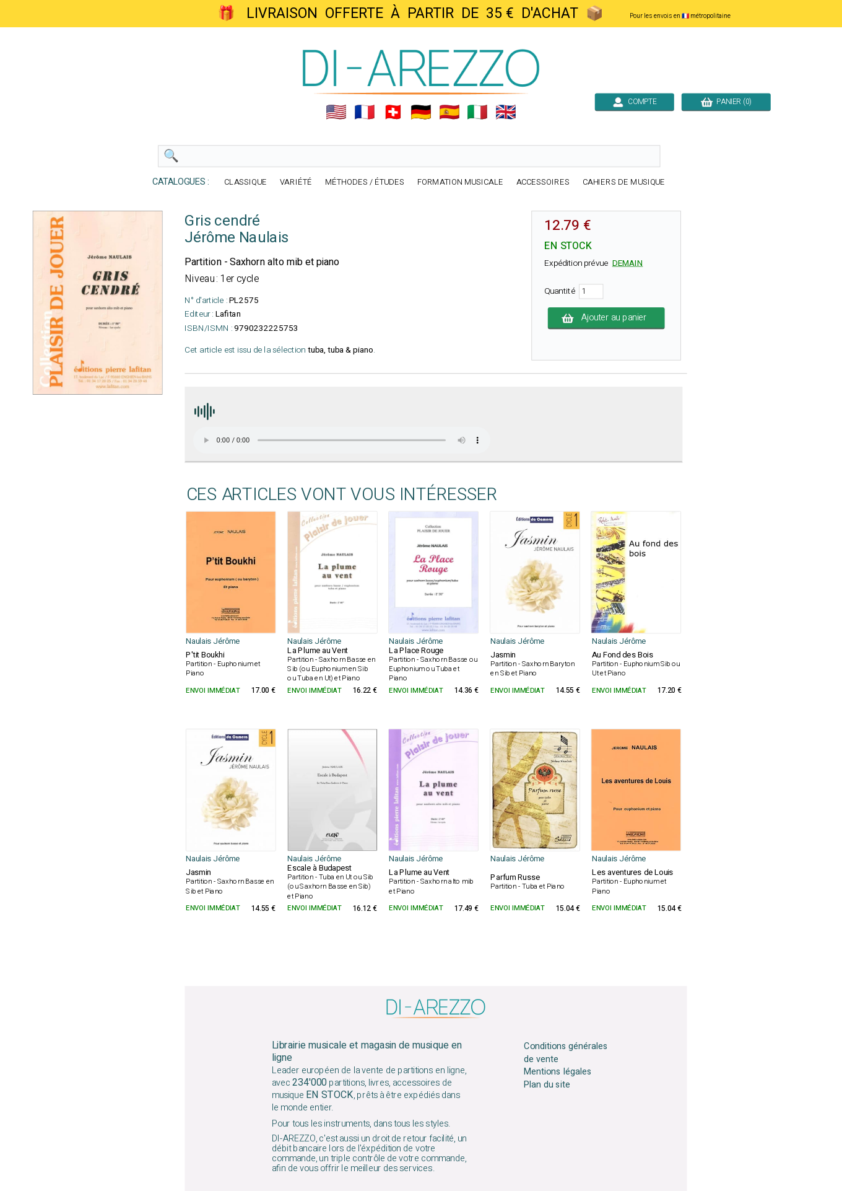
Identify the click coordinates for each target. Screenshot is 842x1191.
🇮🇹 (477, 112)
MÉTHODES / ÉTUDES (364, 182)
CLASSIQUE (245, 182)
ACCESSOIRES (543, 182)
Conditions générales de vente (566, 1052)
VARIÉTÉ (296, 182)
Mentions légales (558, 1072)
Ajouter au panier (606, 318)
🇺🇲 (336, 112)
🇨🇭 (393, 112)
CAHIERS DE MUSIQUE (624, 182)
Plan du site (547, 1085)
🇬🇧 (505, 112)
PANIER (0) (726, 101)
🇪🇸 (449, 112)
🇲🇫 (364, 112)
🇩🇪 (421, 112)
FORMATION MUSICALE (460, 182)
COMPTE (634, 101)
